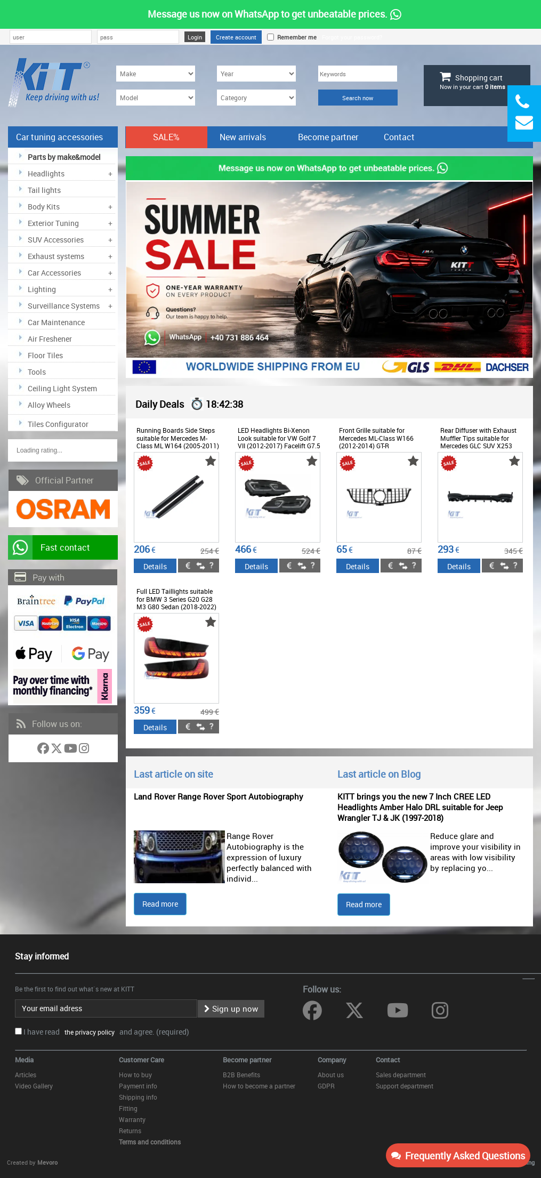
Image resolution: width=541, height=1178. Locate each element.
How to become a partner (259, 1086)
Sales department (401, 1074)
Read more (160, 904)
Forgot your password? (352, 37)
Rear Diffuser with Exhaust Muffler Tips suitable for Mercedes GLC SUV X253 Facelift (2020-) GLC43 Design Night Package (478, 445)
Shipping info (138, 1097)
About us (331, 1074)
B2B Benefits (241, 1074)
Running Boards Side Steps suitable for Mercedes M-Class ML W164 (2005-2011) (177, 438)
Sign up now (231, 1008)
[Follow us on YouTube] (71, 750)
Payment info (138, 1086)
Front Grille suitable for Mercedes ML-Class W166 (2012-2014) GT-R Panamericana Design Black (379, 441)
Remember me (295, 37)
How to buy (135, 1074)
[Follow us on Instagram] (84, 750)
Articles (25, 1074)
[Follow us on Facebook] (44, 750)
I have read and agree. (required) (106, 1032)
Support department (404, 1086)
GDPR (326, 1086)
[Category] (256, 98)
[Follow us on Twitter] (57, 750)
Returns (130, 1130)
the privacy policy (88, 1032)
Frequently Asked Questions (458, 1155)
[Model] (155, 98)
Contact (399, 137)
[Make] (155, 74)
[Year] (256, 74)
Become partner (328, 137)
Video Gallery (34, 1086)
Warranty (132, 1119)
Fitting (128, 1108)
